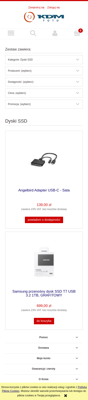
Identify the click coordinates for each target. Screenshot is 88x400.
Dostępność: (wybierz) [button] (20, 81)
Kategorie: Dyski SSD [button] (20, 59)
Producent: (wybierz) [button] (20, 70)
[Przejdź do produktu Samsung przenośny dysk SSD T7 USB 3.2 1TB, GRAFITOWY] (44, 262)
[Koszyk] (77, 32)
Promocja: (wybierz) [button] (19, 104)
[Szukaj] (33, 32)
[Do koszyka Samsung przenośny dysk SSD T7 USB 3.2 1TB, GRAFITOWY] (44, 321)
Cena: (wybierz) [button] (17, 93)
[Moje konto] (55, 33)
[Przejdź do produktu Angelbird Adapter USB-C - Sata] (44, 161)
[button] (11, 33)
